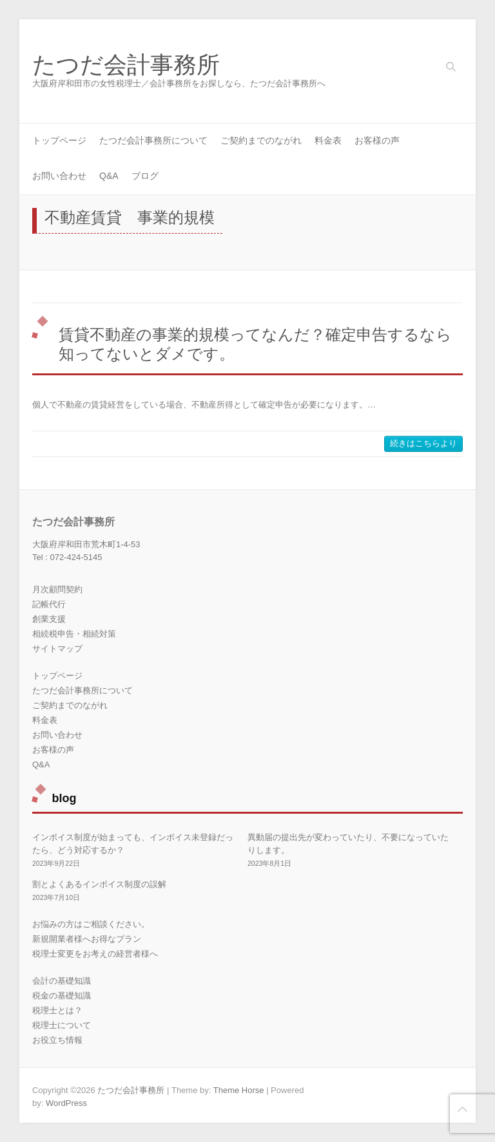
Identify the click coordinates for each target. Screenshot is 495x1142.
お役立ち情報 (57, 1040)
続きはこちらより (423, 443)
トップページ (59, 140)
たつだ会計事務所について (153, 140)
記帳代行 (49, 604)
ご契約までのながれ (261, 140)
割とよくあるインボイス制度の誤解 (99, 884)
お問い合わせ (59, 176)
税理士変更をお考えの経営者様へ (95, 954)
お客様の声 (377, 140)
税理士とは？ (57, 1010)
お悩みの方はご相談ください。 (91, 924)
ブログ (145, 176)
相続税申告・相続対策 (74, 634)
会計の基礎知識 (61, 981)
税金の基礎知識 (61, 995)
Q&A (109, 176)
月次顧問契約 (57, 589)
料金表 (328, 140)
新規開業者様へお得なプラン (86, 939)
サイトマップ (57, 648)
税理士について (61, 1025)
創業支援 (49, 619)
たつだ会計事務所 (126, 65)
